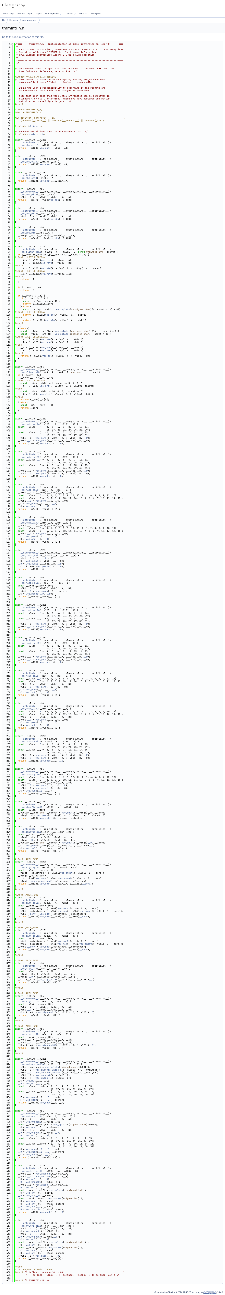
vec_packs (43, 566)
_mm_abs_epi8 (28, 177)
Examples (96, 13)
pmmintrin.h (36, 134)
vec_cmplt (68, 812)
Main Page (8, 13)
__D (29, 440)
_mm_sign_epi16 (30, 902)
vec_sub (44, 629)
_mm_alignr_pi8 (30, 372)
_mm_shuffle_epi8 (31, 807)
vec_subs (45, 760)
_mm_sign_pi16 (29, 1001)
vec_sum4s (32, 560)
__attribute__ (29, 142)
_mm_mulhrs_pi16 (30, 1225)
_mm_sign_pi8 (28, 968)
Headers (13, 20)
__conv (33, 881)
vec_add (44, 443)
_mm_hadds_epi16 (30, 555)
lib (3, 20)
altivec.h (35, 126)
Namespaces (53, 13)
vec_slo (50, 320)
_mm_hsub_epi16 (30, 610)
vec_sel (44, 818)
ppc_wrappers (29, 20)
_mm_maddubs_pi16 (31, 1116)
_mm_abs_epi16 (29, 145)
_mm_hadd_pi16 (29, 489)
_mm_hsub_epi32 (30, 643)
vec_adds (45, 1102)
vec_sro (50, 314)
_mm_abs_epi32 (29, 161)
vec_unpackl (54, 1072)
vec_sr (30, 1192)
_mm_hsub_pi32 (29, 708)
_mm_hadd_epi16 (30, 424)
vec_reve (46, 260)
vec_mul (44, 883)
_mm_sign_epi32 (30, 935)
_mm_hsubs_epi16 (30, 741)
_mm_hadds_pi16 (30, 582)
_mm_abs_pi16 (28, 194)
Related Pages (24, 13)
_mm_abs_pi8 (28, 232)
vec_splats (63, 309)
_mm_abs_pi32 (28, 213)
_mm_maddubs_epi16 (32, 1064)
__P (39, 426)
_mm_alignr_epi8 (30, 251)
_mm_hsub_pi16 (29, 675)
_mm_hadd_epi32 (30, 457)
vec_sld (46, 268)
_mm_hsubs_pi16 (30, 774)
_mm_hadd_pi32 (29, 522)
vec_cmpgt (65, 878)
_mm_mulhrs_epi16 (31, 1171)
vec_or (46, 355)
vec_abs (44, 147)
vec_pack (45, 1212)
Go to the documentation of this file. (23, 37)
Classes (70, 13)
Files (83, 13)
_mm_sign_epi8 (29, 867)
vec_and (40, 1069)
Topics (39, 13)
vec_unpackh (54, 1069)
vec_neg (40, 878)
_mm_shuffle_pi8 (30, 831)
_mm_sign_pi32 (29, 1034)
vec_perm (41, 437)
